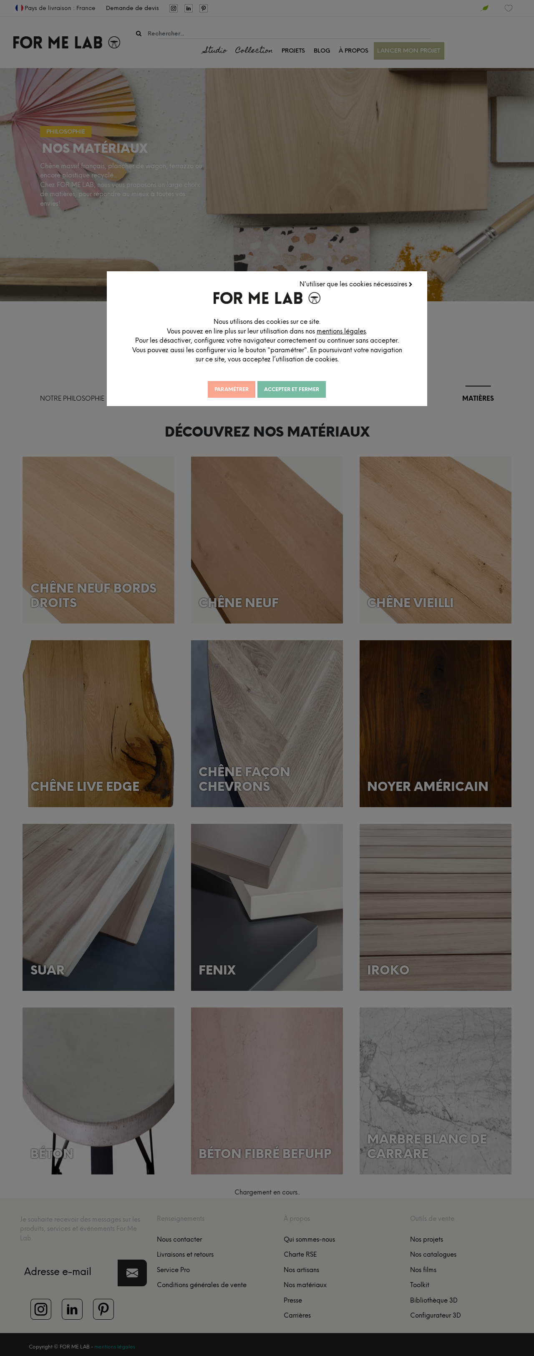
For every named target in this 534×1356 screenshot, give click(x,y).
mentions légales (365, 330)
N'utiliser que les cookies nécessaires (357, 283)
